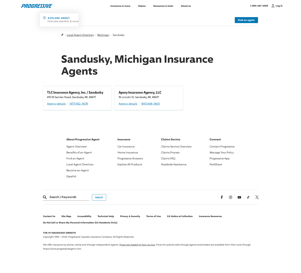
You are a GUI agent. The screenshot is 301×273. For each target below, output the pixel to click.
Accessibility (84, 216)
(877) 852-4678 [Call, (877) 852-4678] (79, 103)
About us (186, 5)
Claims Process (170, 152)
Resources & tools (163, 5)
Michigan (103, 35)
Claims (142, 5)
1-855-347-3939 (260, 5)
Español (71, 176)
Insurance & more (120, 5)
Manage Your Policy (222, 152)
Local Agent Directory (80, 35)
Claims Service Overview (176, 146)
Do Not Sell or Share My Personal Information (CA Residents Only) (80, 222)
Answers (130, 158)
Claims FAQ (168, 158)
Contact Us (49, 216)
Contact (222, 146)
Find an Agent (75, 158)
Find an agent (246, 20)
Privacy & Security (130, 216)
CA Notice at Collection (180, 216)
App (220, 158)
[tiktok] (248, 197)
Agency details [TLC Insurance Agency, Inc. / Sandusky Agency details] (56, 103)
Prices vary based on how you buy (137, 244)
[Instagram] (230, 197)
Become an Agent (77, 170)
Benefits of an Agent (79, 152)
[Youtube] (239, 197)
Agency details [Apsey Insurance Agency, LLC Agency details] (128, 103)
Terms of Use (153, 216)
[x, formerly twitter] (257, 197)
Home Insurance (127, 152)
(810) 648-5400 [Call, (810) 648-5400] (150, 103)
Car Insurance (126, 146)
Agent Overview (76, 146)
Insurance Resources (210, 216)
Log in (279, 5)
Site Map (66, 216)
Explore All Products (129, 164)
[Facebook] (222, 197)
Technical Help (106, 216)
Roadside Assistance (174, 164)
